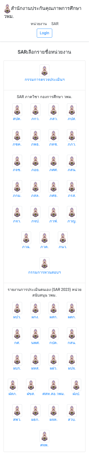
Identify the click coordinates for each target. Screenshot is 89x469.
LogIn (44, 33)
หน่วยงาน (39, 24)
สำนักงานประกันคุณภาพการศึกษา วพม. (42, 11)
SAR (55, 24)
